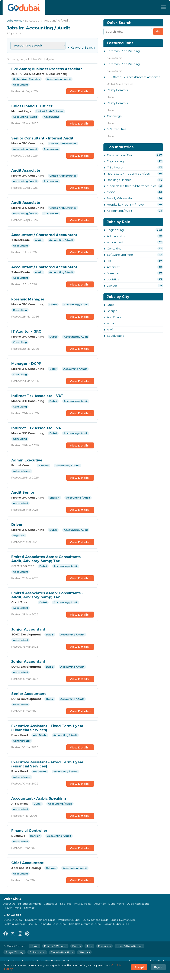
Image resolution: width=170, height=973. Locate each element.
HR (109, 260)
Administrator (116, 236)
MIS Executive (116, 129)
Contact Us (50, 903)
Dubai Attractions (138, 903)
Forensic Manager (27, 299)
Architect (113, 267)
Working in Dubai (69, 919)
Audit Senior (22, 492)
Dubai (111, 304)
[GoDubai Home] (24, 7)
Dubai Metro (116, 903)
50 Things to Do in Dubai (50, 923)
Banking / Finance (119, 179)
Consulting (114, 248)
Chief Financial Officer (31, 106)
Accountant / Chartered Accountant (44, 235)
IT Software (115, 167)
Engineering (115, 161)
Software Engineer (120, 254)
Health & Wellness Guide (18, 923)
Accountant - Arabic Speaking (38, 798)
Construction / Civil (119, 155)
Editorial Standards (29, 903)
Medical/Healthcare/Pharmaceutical (132, 186)
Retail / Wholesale (119, 198)
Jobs (89, 946)
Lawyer (112, 285)
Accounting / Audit (119, 210)
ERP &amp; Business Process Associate (47, 69)
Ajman (111, 323)
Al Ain (110, 329)
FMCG (111, 192)
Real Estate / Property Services (128, 173)
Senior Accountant (28, 694)
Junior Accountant (28, 629)
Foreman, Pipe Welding (123, 51)
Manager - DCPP (26, 364)
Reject (158, 967)
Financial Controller (29, 831)
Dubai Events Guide (123, 919)
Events (76, 946)
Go (158, 31)
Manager (113, 273)
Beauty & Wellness (55, 946)
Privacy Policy (83, 903)
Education (104, 946)
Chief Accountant (27, 863)
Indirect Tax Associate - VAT (37, 396)
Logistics (113, 279)
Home (34, 946)
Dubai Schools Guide (95, 919)
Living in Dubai (12, 919)
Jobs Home (15, 20)
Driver (17, 525)
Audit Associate (25, 170)
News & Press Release (129, 946)
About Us (9, 903)
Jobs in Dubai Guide (116, 923)
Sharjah (112, 311)
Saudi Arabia (115, 335)
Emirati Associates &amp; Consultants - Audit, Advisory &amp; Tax (47, 559)
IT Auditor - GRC (26, 331)
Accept (139, 967)
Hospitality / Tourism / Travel (125, 204)
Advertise (100, 903)
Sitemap (29, 907)
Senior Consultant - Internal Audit (42, 138)
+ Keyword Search (81, 47)
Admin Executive (26, 460)
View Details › (80, 91)
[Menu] (163, 7)
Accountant (115, 242)
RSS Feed (65, 903)
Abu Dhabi (114, 317)
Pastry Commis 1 (118, 90)
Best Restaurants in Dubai (85, 923)
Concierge (114, 116)
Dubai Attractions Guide (40, 919)
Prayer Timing (12, 907)
